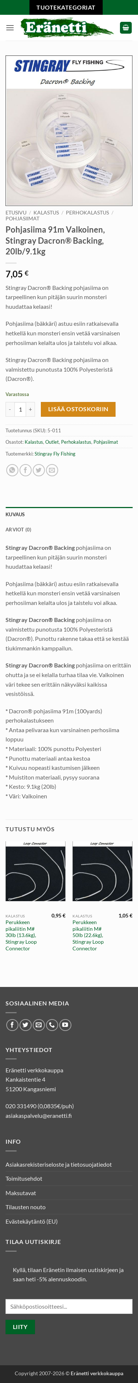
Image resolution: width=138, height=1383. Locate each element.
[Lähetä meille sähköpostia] (39, 1025)
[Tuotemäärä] (20, 409)
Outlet (52, 442)
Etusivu (16, 213)
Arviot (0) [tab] (19, 529)
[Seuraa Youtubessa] (65, 1025)
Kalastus (46, 213)
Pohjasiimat (22, 219)
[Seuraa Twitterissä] (26, 1025)
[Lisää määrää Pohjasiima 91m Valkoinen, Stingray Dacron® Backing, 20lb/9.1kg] (30, 409)
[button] (10, 27)
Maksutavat (21, 1192)
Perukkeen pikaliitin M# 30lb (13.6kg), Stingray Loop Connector (21, 935)
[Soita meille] (52, 1025)
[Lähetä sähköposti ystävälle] (52, 470)
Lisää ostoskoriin (78, 409)
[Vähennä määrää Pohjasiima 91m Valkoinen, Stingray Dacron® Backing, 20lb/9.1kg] (10, 409)
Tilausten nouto (26, 1206)
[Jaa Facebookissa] (26, 470)
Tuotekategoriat (65, 7)
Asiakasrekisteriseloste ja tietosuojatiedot (59, 1164)
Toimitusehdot (24, 1178)
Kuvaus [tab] (15, 514)
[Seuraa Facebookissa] (12, 1025)
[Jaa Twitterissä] (39, 470)
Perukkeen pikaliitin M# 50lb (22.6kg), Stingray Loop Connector (88, 935)
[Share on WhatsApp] (12, 470)
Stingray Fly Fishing (55, 454)
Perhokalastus (87, 213)
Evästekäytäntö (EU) (32, 1221)
